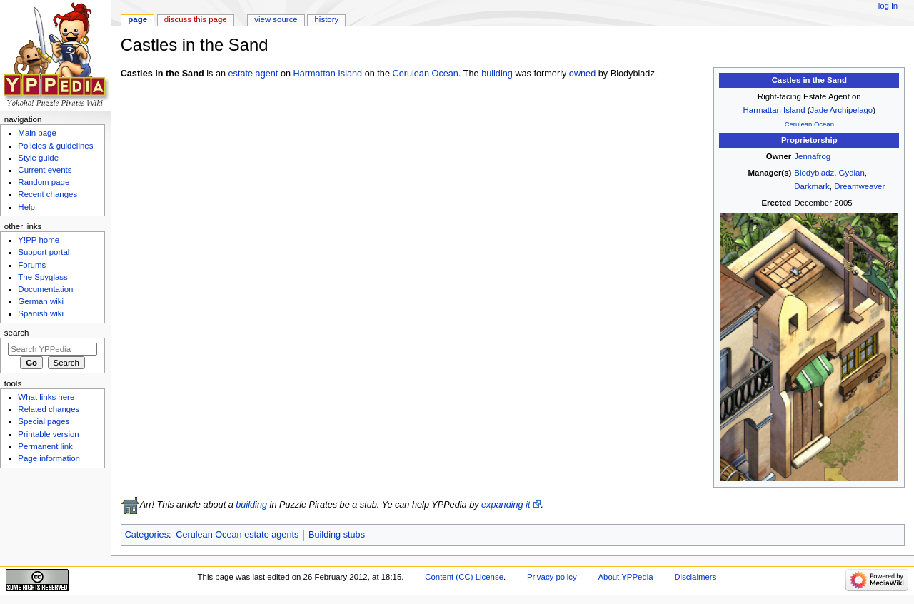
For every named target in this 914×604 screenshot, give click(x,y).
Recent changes (47, 194)
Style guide (38, 157)
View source (275, 19)
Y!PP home (38, 240)
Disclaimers (695, 577)
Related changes (48, 409)
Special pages (43, 421)
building (497, 74)
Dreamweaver (859, 186)
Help (26, 207)
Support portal (43, 252)
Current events (44, 170)
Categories (147, 535)
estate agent (253, 74)
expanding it (505, 505)
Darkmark (812, 186)
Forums (32, 265)
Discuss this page (195, 19)
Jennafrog (812, 156)
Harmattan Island (774, 110)
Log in (888, 5)
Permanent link (45, 446)
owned (582, 74)
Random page (43, 182)
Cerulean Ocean (809, 124)
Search (16, 332)
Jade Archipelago (841, 110)
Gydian (852, 172)
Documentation (45, 289)
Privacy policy (552, 577)
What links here (46, 397)
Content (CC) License (464, 577)
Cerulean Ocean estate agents (237, 535)
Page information (49, 458)
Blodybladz (814, 172)
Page (137, 19)
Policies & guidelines (55, 145)
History (327, 19)
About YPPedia (625, 577)
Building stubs (336, 535)
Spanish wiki (41, 313)
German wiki (41, 301)
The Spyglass (42, 277)
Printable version (48, 434)
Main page (37, 133)
